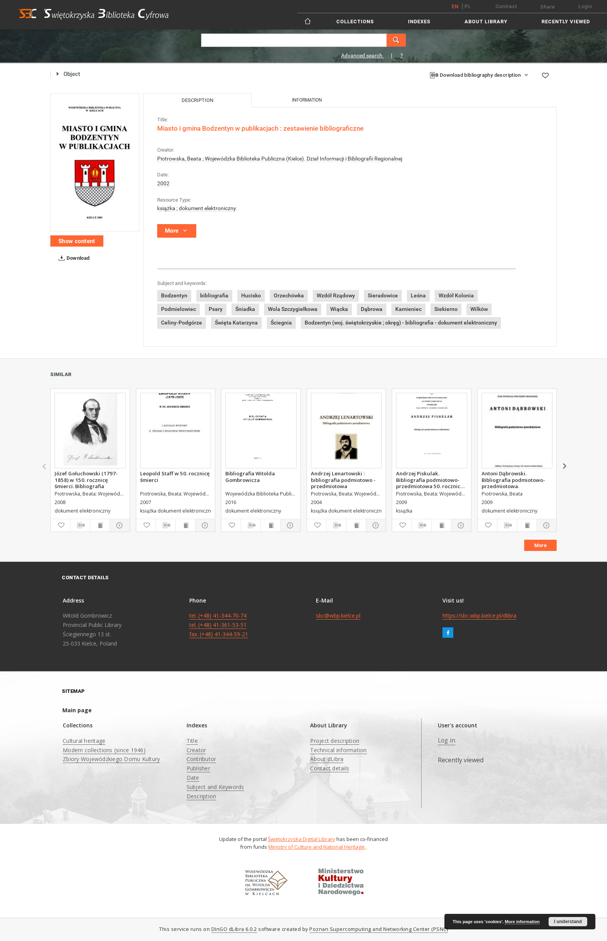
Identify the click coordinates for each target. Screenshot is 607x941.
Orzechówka (289, 295)
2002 (163, 183)
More (540, 545)
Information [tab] (307, 100)
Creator (196, 750)
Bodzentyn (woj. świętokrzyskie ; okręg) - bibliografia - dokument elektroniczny (401, 322)
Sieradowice (383, 295)
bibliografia (214, 295)
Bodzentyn (174, 295)
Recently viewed (566, 21)
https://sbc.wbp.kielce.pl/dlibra (479, 615)
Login (585, 6)
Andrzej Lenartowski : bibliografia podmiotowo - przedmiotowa (343, 479)
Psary (216, 309)
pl (468, 6)
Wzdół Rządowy (336, 295)
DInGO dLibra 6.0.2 (234, 929)
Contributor (201, 759)
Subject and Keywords (215, 787)
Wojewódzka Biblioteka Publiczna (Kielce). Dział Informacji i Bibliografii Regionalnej (303, 158)
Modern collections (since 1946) (104, 750)
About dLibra (326, 759)
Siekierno (446, 309)
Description (201, 796)
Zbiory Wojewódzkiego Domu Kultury (111, 759)
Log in (447, 740)
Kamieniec (408, 309)
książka (166, 208)
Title (192, 740)
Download (72, 258)
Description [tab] (197, 100)
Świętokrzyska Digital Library (301, 839)
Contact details (329, 768)
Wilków (479, 309)
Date (193, 777)
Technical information (338, 750)
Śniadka (245, 309)
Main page (77, 710)
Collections (355, 21)
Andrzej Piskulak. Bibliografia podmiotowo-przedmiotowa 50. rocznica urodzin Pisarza (429, 479)
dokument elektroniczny (207, 208)
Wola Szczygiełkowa (292, 309)
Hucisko (251, 295)
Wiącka (339, 309)
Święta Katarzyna (236, 322)
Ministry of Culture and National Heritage (317, 846)
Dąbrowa (371, 309)
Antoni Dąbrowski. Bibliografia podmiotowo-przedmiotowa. (513, 479)
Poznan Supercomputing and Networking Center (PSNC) (378, 929)
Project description (334, 740)
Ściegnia (281, 322)
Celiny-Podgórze (181, 322)
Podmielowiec (178, 309)
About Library (486, 21)
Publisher (198, 768)
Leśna (418, 295)
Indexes (419, 21)
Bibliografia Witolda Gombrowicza (250, 476)
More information (522, 921)
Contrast (506, 6)
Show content (76, 241)
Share (547, 7)
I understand (568, 921)
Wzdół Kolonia (456, 295)
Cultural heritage (84, 740)
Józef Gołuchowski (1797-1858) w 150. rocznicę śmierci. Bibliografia (86, 479)
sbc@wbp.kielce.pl (338, 615)
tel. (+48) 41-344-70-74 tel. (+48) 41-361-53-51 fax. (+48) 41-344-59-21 (218, 625)
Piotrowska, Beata (179, 158)
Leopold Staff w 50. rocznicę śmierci (175, 476)
